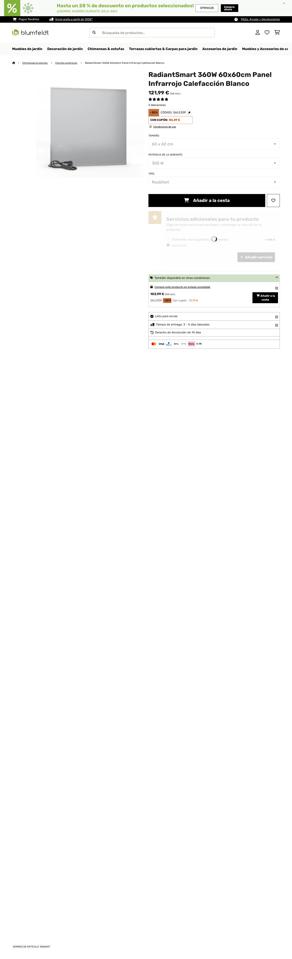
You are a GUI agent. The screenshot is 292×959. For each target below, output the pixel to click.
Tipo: (151, 173)
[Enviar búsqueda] (94, 32)
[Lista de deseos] (267, 32)
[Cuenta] (258, 32)
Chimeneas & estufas (36, 63)
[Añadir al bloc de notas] (273, 200)
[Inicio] (17, 63)
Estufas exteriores (67, 63)
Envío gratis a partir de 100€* (75, 19)
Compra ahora (221, 8)
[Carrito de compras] (277, 32)
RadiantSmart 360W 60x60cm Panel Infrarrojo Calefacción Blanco (126, 63)
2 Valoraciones (157, 105)
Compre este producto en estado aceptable (184, 287)
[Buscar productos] (152, 33)
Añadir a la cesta (207, 200)
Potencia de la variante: (165, 154)
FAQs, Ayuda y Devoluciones (260, 19)
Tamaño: (154, 135)
